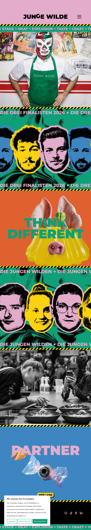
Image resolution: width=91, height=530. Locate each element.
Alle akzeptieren (40, 521)
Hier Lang (45, 495)
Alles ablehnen (24, 521)
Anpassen (12, 521)
